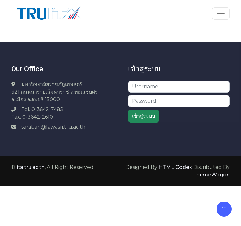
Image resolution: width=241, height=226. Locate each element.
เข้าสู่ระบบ (143, 116)
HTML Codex (175, 167)
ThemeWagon (211, 175)
